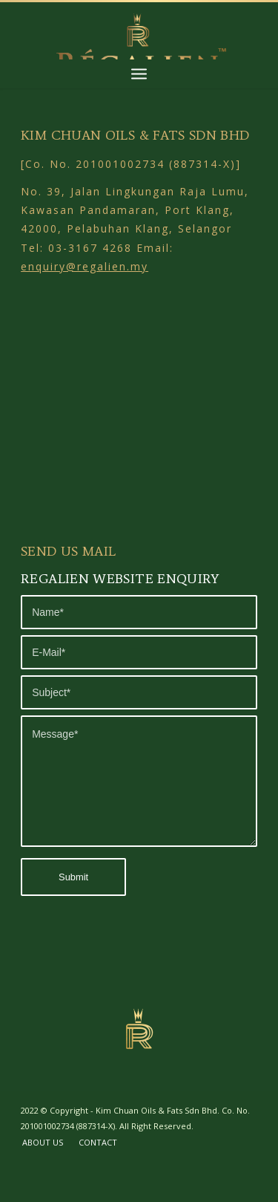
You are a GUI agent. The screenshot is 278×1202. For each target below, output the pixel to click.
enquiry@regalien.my (84, 266)
